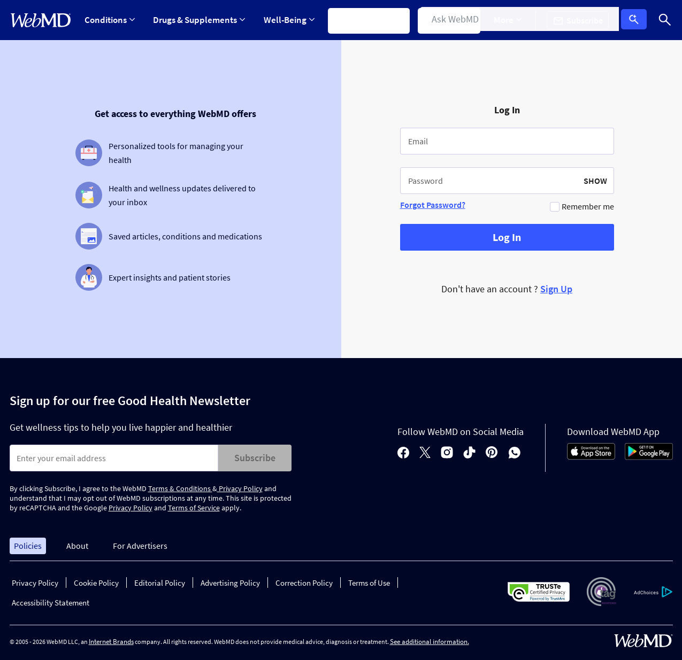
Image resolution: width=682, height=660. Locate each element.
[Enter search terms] (114, 458)
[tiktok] (469, 453)
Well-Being (292, 20)
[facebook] (403, 453)
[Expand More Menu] (515, 20)
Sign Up (556, 289)
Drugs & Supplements (201, 20)
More (516, 20)
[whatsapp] (514, 453)
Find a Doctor (455, 20)
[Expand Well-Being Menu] (292, 20)
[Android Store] (649, 457)
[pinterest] (492, 453)
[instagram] (447, 453)
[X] (425, 453)
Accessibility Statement (50, 602)
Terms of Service (194, 508)
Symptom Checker (373, 20)
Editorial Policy (159, 583)
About (77, 545)
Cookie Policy (96, 583)
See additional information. (429, 641)
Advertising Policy (230, 583)
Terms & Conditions (180, 488)
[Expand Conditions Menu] (109, 20)
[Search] (665, 20)
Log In (637, 20)
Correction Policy (304, 583)
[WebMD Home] (41, 20)
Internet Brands (111, 641)
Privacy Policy (240, 488)
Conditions (110, 20)
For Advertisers (140, 545)
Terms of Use (369, 583)
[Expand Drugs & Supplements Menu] (200, 20)
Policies (28, 545)
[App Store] (591, 457)
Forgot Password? (432, 204)
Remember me (588, 206)
